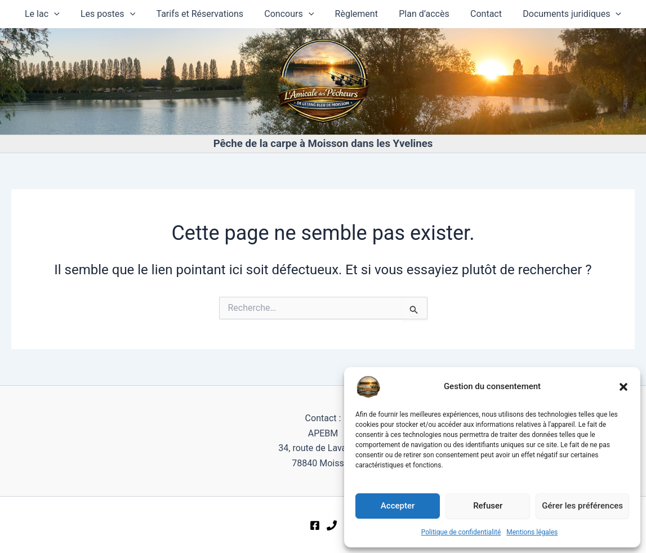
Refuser (487, 506)
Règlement (354, 13)
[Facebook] (315, 525)
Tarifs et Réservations (204, 13)
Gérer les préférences (582, 506)
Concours (290, 14)
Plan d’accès (419, 13)
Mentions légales (532, 532)
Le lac (52, 14)
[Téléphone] (332, 525)
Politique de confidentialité (461, 532)
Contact (478, 13)
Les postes (115, 14)
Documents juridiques (562, 14)
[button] (623, 387)
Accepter (398, 506)
